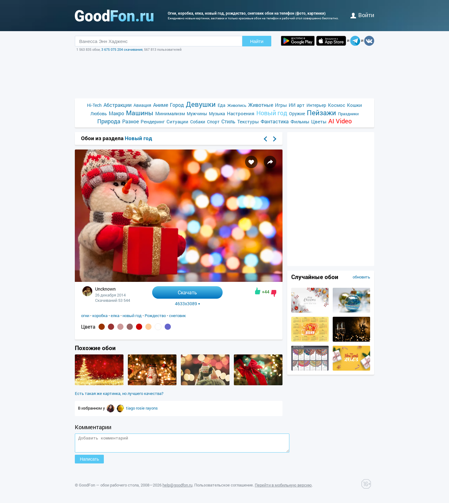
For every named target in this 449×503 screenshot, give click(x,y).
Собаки (197, 122)
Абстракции (118, 105)
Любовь (98, 113)
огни (85, 315)
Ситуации (177, 121)
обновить (361, 277)
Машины (139, 112)
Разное (130, 121)
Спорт (213, 122)
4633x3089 (187, 303)
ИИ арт (297, 105)
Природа (108, 121)
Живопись (236, 105)
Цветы (318, 121)
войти (362, 15)
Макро (116, 113)
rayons (152, 408)
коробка (100, 315)
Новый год (271, 112)
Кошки (354, 105)
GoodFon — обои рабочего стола (109, 488)
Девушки (201, 104)
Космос (336, 105)
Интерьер (316, 105)
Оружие (297, 113)
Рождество (155, 315)
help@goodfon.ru (177, 488)
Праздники (348, 113)
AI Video (340, 121)
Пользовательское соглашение (223, 488)
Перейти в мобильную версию (283, 488)
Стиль (228, 121)
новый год (132, 315)
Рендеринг (153, 121)
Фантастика (275, 121)
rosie (141, 408)
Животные (260, 105)
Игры (281, 105)
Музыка (217, 113)
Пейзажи (321, 112)
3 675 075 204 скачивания (121, 49)
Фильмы (300, 121)
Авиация (142, 105)
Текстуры (248, 121)
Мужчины (197, 113)
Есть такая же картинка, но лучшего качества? (119, 393)
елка (115, 315)
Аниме (160, 105)
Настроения (240, 113)
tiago (131, 408)
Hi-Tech (94, 105)
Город (177, 105)
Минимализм (170, 113)
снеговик (177, 315)
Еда (221, 105)
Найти (256, 41)
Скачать (187, 292)
